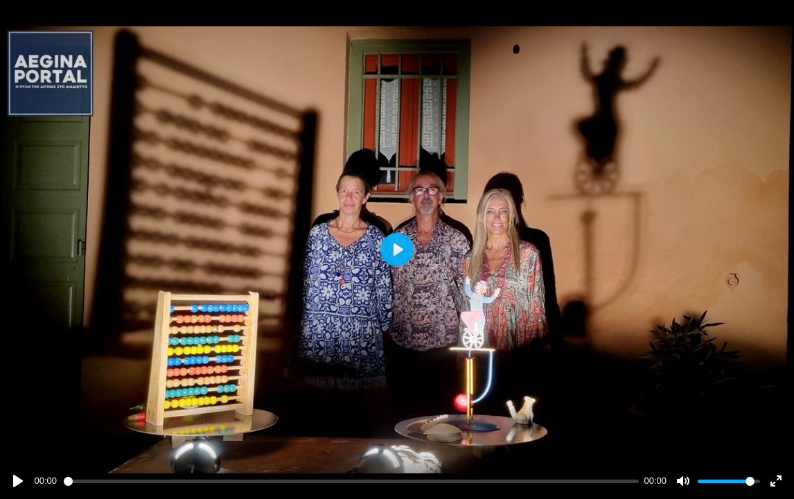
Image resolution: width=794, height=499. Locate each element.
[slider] (351, 481)
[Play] (18, 481)
